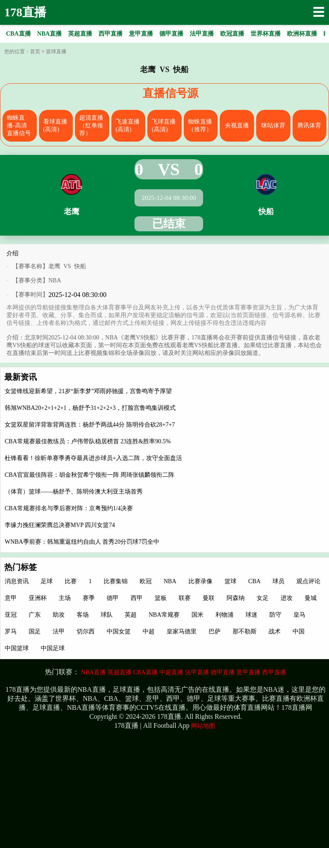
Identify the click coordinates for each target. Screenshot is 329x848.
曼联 (209, 598)
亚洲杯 (38, 598)
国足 (35, 631)
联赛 (185, 598)
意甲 (11, 598)
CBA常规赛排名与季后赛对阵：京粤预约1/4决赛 (69, 508)
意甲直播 (248, 672)
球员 (278, 581)
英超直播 (120, 672)
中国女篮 (119, 631)
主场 (65, 598)
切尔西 (86, 631)
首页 (35, 51)
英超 (131, 615)
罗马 (11, 631)
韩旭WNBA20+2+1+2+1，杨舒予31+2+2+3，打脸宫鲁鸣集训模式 (90, 408)
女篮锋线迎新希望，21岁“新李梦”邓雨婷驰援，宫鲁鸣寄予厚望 (88, 391)
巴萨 (215, 631)
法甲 (59, 631)
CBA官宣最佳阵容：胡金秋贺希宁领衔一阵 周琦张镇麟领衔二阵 (89, 475)
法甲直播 (197, 672)
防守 (275, 615)
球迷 (251, 615)
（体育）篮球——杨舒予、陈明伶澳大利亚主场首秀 (74, 491)
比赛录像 (200, 581)
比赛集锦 (116, 581)
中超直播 (171, 672)
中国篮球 (17, 648)
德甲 (113, 598)
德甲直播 (223, 672)
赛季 (89, 598)
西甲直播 (274, 672)
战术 (275, 631)
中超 (149, 631)
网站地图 (203, 726)
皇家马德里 (182, 631)
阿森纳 (236, 598)
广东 (35, 615)
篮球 (230, 581)
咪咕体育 (273, 125)
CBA (254, 581)
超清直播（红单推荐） (91, 125)
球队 (107, 615)
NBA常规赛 (164, 615)
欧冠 (146, 581)
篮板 (161, 598)
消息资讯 (17, 581)
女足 (263, 598)
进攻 (287, 598)
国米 (197, 615)
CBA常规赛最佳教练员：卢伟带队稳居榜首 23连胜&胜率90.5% (87, 441)
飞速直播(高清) (128, 125)
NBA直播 (93, 672)
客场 (83, 615)
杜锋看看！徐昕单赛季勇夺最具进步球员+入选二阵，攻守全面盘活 (93, 458)
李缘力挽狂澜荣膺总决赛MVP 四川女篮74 (60, 525)
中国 (299, 631)
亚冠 (11, 615)
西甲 (137, 598)
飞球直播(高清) (164, 125)
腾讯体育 (309, 125)
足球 (47, 581)
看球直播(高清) (55, 125)
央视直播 (237, 125)
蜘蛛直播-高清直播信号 (19, 125)
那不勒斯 (245, 631)
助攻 (59, 615)
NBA (54, 280)
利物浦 (224, 615)
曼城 (311, 598)
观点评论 (308, 581)
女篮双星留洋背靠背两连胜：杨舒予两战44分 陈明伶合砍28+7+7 (90, 424)
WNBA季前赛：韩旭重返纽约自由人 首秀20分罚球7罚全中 (82, 542)
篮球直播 (56, 51)
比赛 (71, 581)
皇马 (299, 615)
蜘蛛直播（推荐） (200, 125)
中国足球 (53, 648)
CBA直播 (145, 672)
